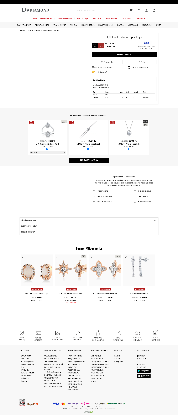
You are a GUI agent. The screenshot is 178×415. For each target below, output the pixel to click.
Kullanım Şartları (27, 361)
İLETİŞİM (24, 381)
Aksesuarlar (133, 25)
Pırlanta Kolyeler (59, 25)
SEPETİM (117, 359)
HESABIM (117, 356)
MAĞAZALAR (25, 378)
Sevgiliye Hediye (73, 373)
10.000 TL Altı (147, 25)
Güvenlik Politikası (51, 378)
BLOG (23, 367)
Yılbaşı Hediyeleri (74, 359)
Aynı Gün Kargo (82, 18)
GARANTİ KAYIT (26, 376)
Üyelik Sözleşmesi (50, 356)
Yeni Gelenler (140, 18)
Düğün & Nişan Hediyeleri (76, 361)
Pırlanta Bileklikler (105, 25)
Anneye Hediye (73, 367)
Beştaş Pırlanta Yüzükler (100, 367)
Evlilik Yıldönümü (74, 370)
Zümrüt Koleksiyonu (75, 381)
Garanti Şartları (27, 364)
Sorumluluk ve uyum (51, 359)
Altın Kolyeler (96, 356)
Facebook (141, 356)
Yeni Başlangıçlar (74, 364)
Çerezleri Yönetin (27, 373)
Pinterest (141, 367)
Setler (158, 25)
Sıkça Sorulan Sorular (52, 384)
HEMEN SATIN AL (124, 54)
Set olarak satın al (89, 160)
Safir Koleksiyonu (74, 376)
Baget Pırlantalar (24, 25)
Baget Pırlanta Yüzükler (100, 364)
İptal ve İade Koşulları (52, 375)
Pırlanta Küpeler (88, 25)
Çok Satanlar (126, 18)
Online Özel (97, 18)
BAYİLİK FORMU (26, 356)
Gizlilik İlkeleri (49, 381)
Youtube (141, 364)
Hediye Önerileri (111, 18)
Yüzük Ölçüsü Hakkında (52, 372)
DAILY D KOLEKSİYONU (64, 18)
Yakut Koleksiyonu (74, 378)
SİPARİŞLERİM (118, 361)
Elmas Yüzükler (96, 378)
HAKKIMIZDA (25, 370)
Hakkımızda (25, 359)
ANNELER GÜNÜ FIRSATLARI (42, 18)
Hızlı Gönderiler (73, 390)
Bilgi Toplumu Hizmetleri (53, 386)
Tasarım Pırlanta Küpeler (34, 30)
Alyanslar (74, 25)
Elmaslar (121, 25)
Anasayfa (22, 30)
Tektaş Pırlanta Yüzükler (100, 361)
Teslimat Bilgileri (50, 361)
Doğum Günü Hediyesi (75, 356)
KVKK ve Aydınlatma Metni (53, 364)
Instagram (141, 359)
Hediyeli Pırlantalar (75, 384)
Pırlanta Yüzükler (42, 25)
